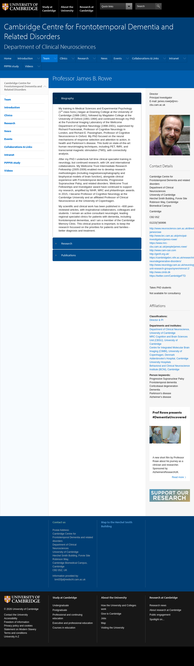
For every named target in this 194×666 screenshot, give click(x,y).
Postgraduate (60, 617)
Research (83, 58)
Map (103, 630)
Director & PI (156, 320)
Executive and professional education (73, 630)
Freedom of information (16, 629)
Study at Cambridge (49, 8)
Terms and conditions (15, 640)
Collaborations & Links (145, 58)
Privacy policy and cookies (18, 633)
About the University (67, 8)
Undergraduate (61, 612)
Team (46, 58)
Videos (29, 66)
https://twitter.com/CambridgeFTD (167, 275)
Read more (178, 477)
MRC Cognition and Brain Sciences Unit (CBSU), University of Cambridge (168, 340)
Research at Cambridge (87, 8)
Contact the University (16, 622)
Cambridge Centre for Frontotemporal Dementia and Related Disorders (23, 88)
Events (118, 58)
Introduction (25, 58)
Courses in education (64, 635)
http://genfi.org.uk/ (159, 254)
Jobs (103, 625)
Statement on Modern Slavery (20, 636)
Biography (67, 98)
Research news (157, 612)
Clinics (63, 58)
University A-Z (11, 644)
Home (7, 58)
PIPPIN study (11, 66)
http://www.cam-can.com (162, 250)
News (104, 58)
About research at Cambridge (165, 617)
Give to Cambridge (111, 621)
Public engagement (159, 622)
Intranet (174, 58)
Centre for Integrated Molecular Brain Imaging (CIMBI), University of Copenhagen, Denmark (169, 351)
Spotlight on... (156, 626)
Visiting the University (112, 635)
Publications (68, 255)
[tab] (97, 98)
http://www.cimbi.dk (159, 272)
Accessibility (10, 625)
